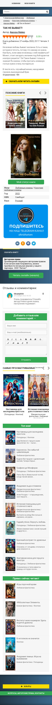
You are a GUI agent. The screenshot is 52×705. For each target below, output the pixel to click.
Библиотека (4, 3)
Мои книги (30, 3)
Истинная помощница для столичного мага (38, 410)
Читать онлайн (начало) (26, 275)
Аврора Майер (9, 23)
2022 (17, 193)
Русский (19, 201)
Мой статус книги (26, 182)
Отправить (26, 360)
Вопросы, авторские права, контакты (26, 693)
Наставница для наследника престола (13, 410)
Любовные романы (24, 188)
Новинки (16, 3)
